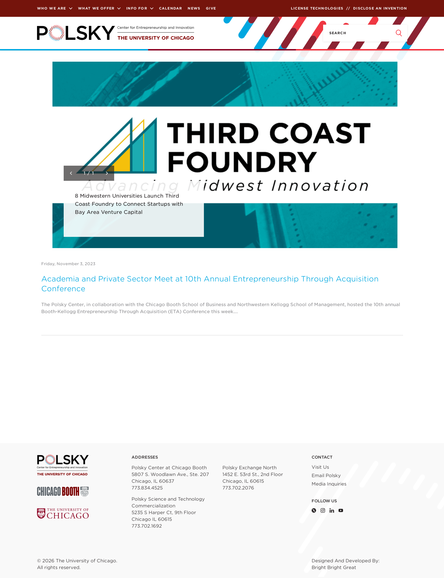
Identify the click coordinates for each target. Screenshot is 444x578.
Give (211, 8)
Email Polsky (326, 475)
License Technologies (317, 8)
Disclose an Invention (380, 8)
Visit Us (320, 467)
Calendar (170, 8)
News (194, 8)
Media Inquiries (329, 484)
